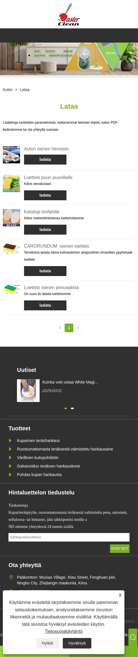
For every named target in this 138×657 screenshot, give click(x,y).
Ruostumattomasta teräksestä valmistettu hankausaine (65, 449)
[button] (65, 407)
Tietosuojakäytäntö (64, 631)
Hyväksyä (77, 643)
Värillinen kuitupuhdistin (38, 457)
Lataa (25, 89)
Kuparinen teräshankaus (38, 440)
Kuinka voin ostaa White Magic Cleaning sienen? (69, 382)
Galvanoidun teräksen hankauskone (48, 466)
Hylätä (47, 643)
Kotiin (8, 89)
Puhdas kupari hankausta (39, 474)
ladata (45, 159)
